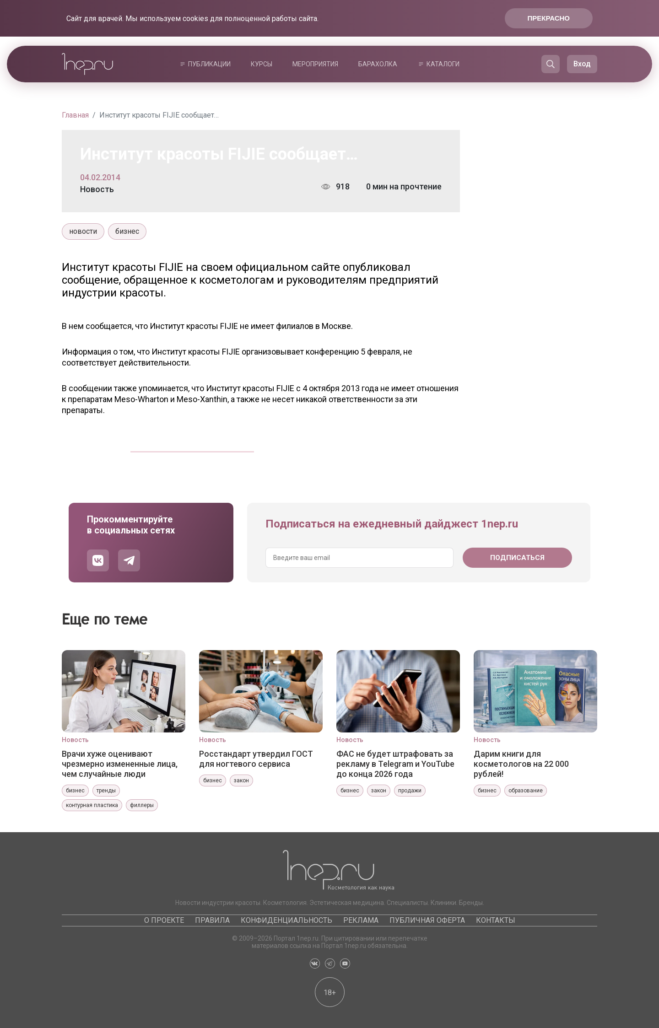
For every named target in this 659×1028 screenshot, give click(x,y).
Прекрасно (549, 18)
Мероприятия (315, 64)
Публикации (209, 64)
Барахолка (377, 64)
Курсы (261, 64)
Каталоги (443, 64)
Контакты (495, 920)
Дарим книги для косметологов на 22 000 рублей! (521, 764)
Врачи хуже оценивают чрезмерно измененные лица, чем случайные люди (120, 764)
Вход (582, 63)
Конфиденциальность (286, 920)
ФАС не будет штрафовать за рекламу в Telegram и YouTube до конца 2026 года (395, 764)
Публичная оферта (427, 920)
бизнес (127, 231)
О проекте (164, 920)
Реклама (360, 920)
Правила (212, 920)
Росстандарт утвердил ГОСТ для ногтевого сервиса (256, 759)
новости (83, 231)
